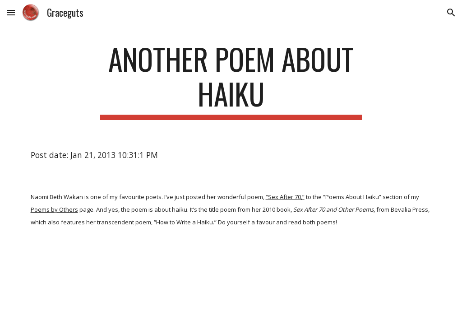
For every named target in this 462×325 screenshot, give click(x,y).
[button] (11, 12)
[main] (231, 81)
